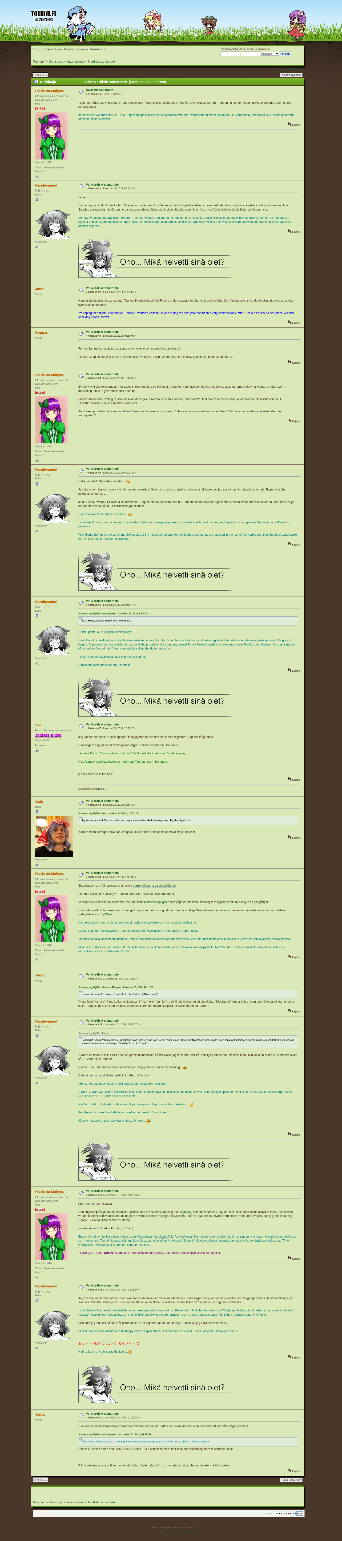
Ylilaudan (226, 947)
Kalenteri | (70, 49)
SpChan (106, 914)
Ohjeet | (49, 49)
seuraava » (297, 69)
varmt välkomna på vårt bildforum (155, 885)
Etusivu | (38, 49)
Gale (39, 802)
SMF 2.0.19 (155, 1531)
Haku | (59, 49)
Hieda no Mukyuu (49, 91)
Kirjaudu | (83, 49)
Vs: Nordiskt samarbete (102, 184)
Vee (38, 725)
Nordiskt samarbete (99, 90)
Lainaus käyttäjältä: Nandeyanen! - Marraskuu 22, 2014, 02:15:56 (115, 1434)
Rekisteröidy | (98, 49)
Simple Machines (187, 1531)
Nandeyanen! (46, 185)
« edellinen (284, 69)
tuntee (215, 947)
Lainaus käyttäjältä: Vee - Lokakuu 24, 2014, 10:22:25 (108, 813)
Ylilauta (224, 910)
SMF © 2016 (170, 1531)
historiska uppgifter (156, 902)
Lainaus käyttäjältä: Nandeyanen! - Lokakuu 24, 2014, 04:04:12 (114, 613)
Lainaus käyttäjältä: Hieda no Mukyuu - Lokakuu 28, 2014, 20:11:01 (116, 987)
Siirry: (269, 1513)
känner (214, 910)
